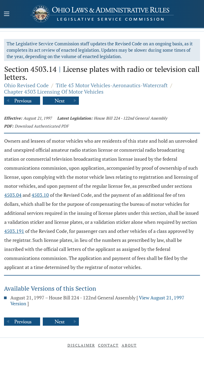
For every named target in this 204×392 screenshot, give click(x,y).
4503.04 (13, 195)
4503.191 (14, 231)
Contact (108, 345)
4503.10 (40, 195)
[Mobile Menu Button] (6, 14)
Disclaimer (81, 345)
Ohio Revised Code (26, 85)
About (129, 345)
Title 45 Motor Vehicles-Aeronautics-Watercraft (112, 85)
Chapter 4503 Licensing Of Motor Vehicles (54, 91)
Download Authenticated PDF (42, 126)
